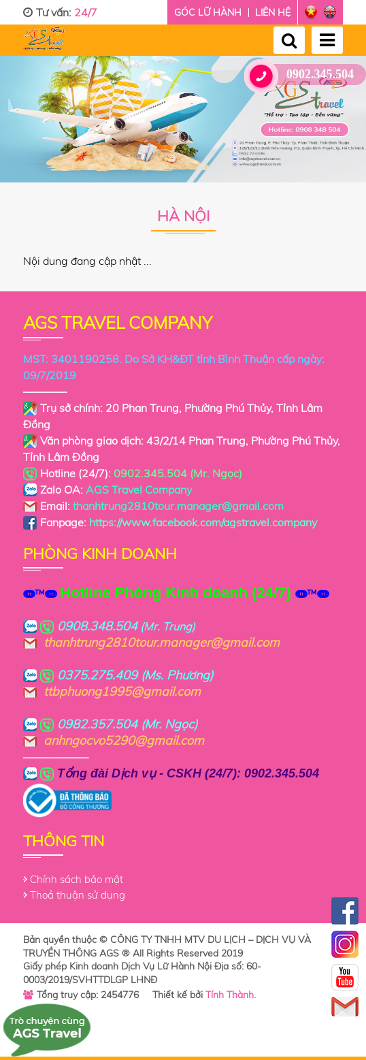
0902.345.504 (304, 74)
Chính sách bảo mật (76, 879)
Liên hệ (272, 12)
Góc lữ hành (208, 12)
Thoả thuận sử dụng (77, 894)
